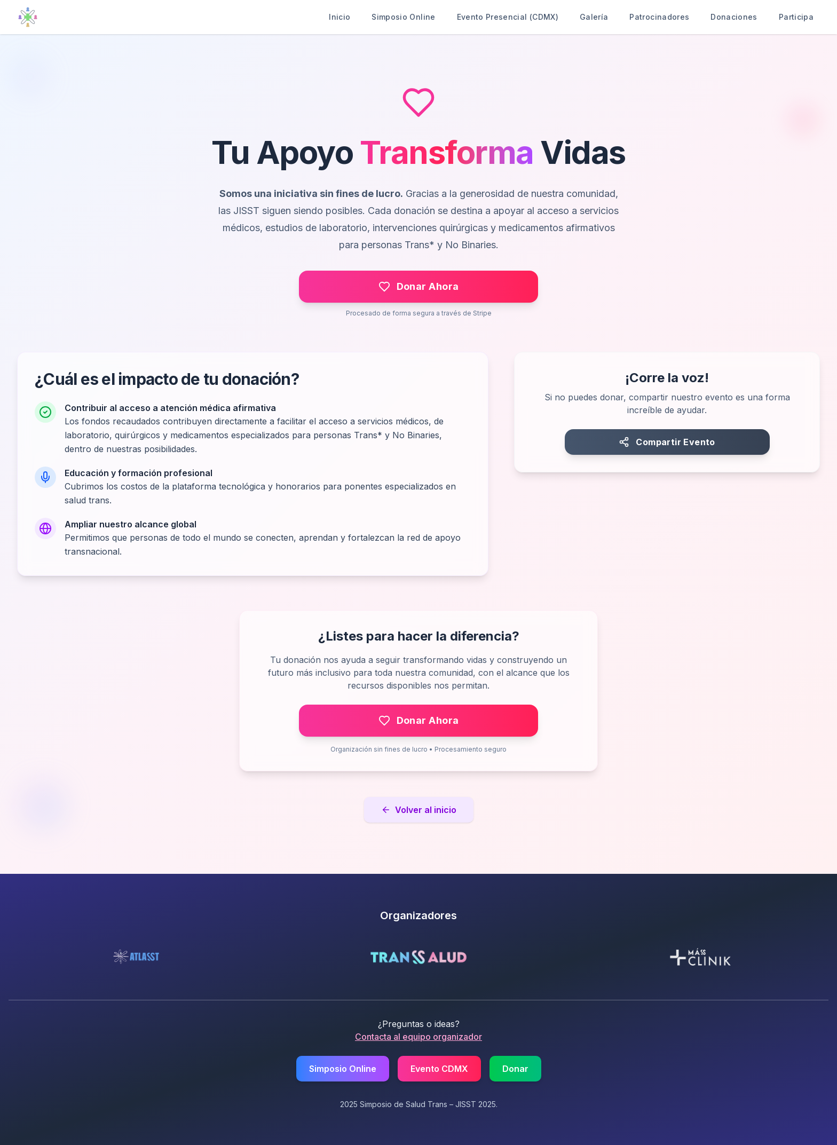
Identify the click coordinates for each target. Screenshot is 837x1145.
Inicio (339, 16)
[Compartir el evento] (667, 442)
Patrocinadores (659, 16)
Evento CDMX (439, 1068)
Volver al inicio (418, 809)
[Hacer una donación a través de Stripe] (418, 287)
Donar (515, 1068)
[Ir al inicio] (27, 17)
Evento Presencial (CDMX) (507, 16)
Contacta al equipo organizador (418, 1036)
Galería (594, 16)
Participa (796, 16)
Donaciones (733, 16)
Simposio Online (403, 16)
